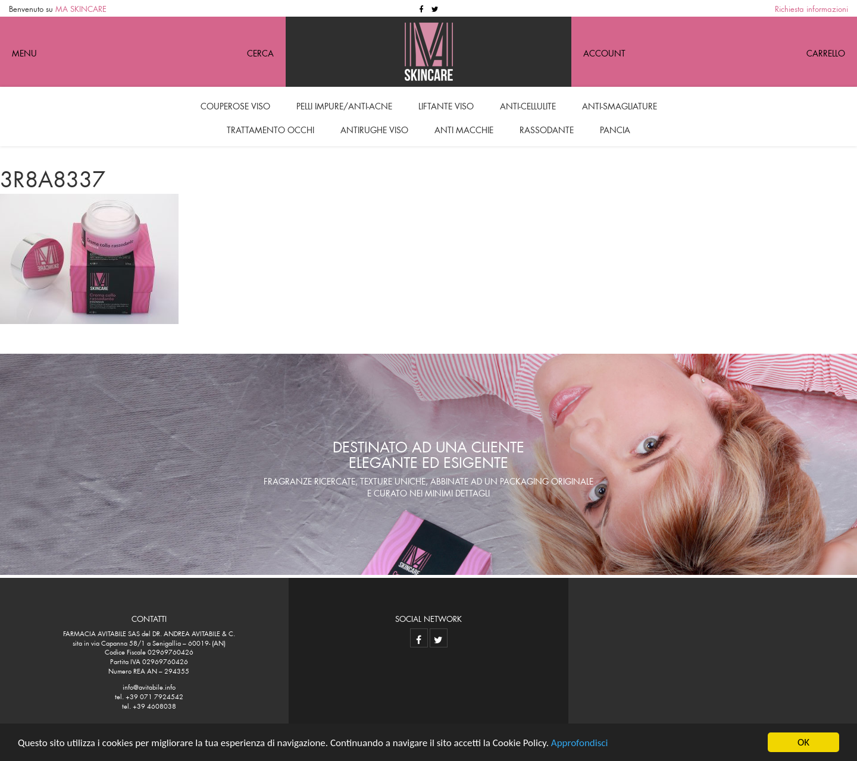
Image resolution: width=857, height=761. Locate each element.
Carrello (825, 51)
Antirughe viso (374, 128)
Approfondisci (579, 743)
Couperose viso (235, 104)
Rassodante (547, 128)
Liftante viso (446, 104)
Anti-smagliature (619, 104)
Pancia (615, 128)
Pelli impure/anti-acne (344, 104)
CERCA (260, 51)
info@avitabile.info (149, 686)
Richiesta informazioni (811, 8)
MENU (24, 51)
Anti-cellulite (528, 104)
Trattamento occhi (270, 128)
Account (604, 51)
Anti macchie (463, 128)
